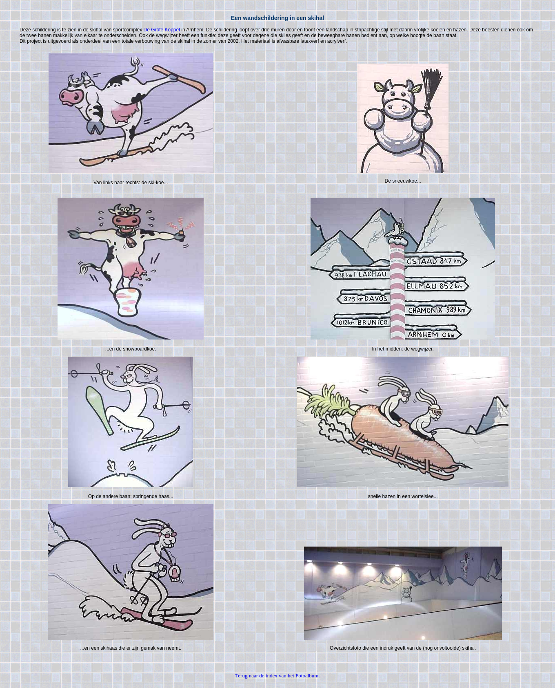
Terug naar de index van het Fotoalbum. (277, 676)
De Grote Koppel (161, 30)
